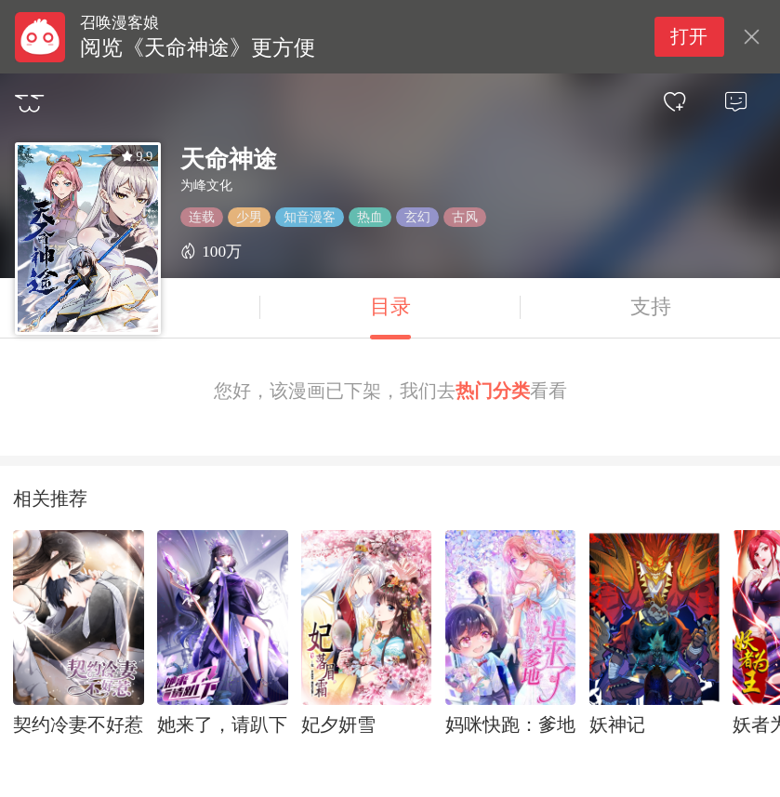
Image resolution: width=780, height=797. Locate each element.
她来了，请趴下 (222, 724)
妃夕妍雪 (338, 724)
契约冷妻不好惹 (78, 724)
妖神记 (617, 724)
